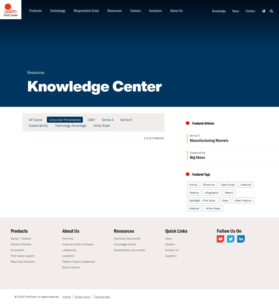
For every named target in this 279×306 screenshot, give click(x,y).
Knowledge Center (125, 244)
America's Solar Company (78, 244)
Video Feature (242, 200)
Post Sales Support (22, 256)
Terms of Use (102, 297)
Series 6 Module (21, 244)
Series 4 (107, 120)
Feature (194, 192)
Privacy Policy (82, 297)
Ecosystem (17, 250)
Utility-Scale (101, 125)
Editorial (246, 185)
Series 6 (126, 120)
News (235, 11)
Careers (135, 10)
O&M (91, 120)
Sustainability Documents (129, 250)
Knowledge (219, 11)
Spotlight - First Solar (202, 200)
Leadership (69, 250)
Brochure (209, 185)
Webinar (194, 208)
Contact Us (172, 250)
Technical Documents (127, 238)
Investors (155, 10)
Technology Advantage (70, 125)
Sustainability (38, 125)
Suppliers (171, 256)
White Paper (213, 208)
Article (193, 185)
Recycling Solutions (23, 261)
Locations (68, 256)
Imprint (66, 297)
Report (229, 192)
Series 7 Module (21, 238)
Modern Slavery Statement (78, 261)
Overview (67, 238)
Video (225, 200)
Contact (250, 11)
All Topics (35, 120)
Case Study (228, 185)
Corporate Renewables (65, 120)
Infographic (212, 192)
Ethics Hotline (70, 267)
